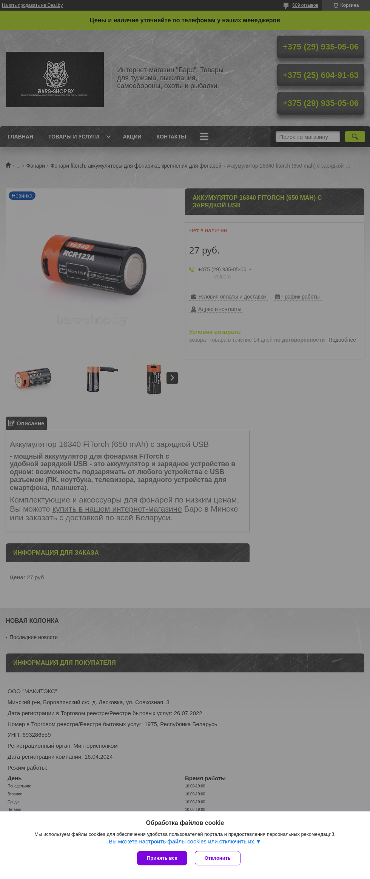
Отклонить (218, 858)
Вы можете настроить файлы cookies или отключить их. (182, 841)
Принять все (162, 858)
